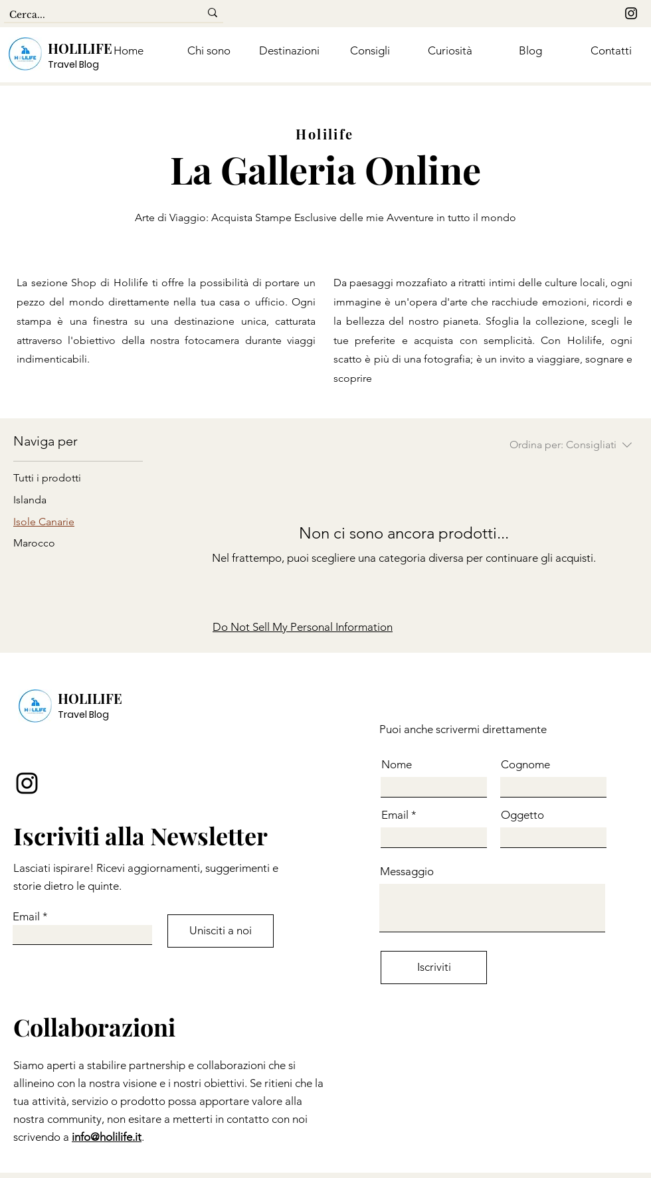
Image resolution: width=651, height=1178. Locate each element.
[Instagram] (631, 13)
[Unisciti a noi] (220, 931)
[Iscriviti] (434, 967)
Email (26, 916)
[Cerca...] (94, 15)
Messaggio (407, 871)
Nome (396, 764)
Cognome (525, 764)
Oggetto (522, 815)
